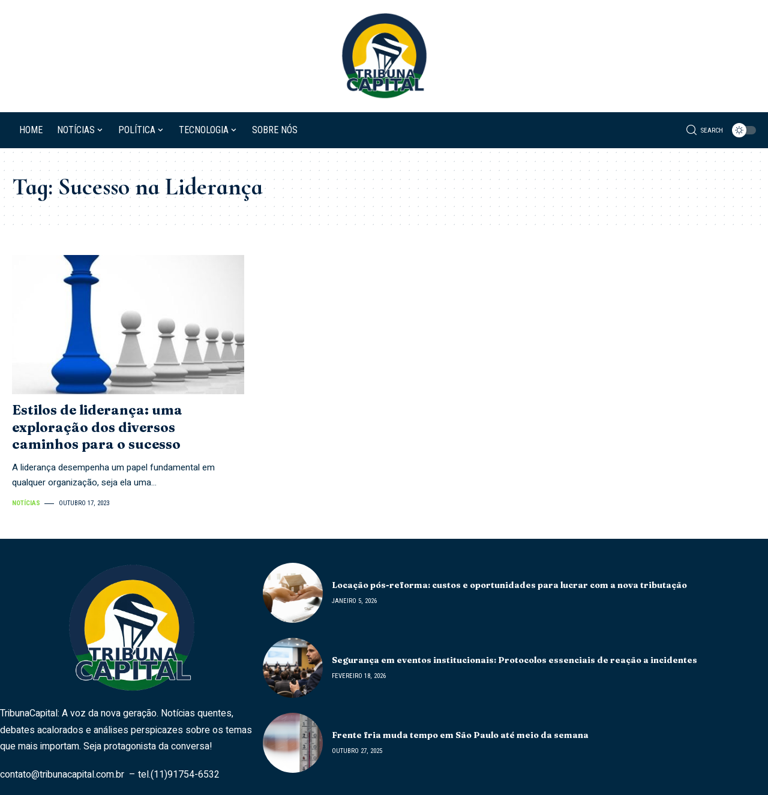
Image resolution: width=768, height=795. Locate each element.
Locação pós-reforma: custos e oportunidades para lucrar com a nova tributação (509, 585)
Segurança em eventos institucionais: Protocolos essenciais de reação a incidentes (514, 660)
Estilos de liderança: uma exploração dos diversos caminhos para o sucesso (97, 426)
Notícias (26, 503)
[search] (704, 130)
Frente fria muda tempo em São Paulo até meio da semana (460, 735)
